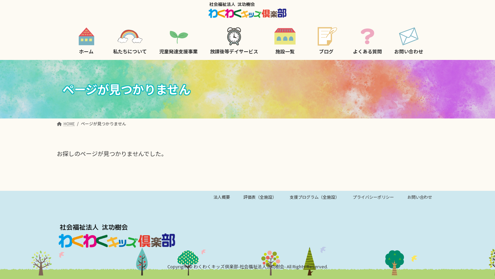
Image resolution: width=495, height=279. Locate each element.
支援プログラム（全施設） (314, 197)
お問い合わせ (419, 197)
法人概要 (221, 197)
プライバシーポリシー (373, 197)
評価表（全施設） (259, 197)
